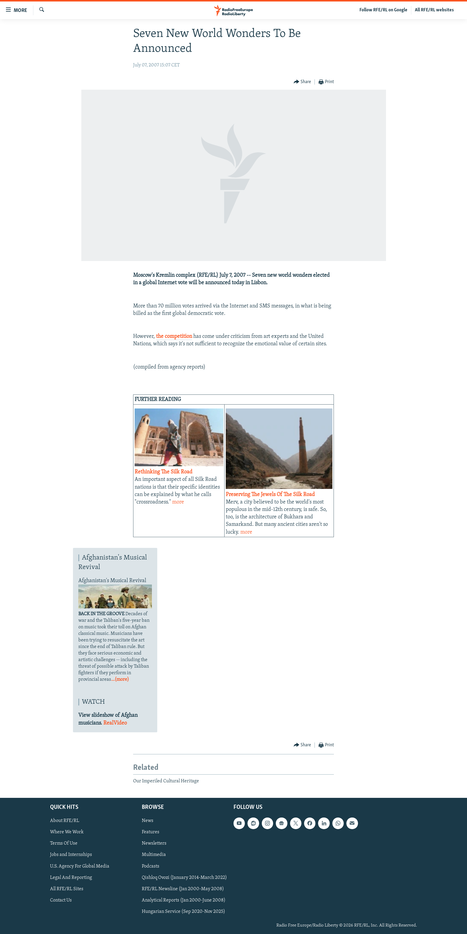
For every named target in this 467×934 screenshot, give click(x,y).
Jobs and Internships (71, 855)
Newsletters (154, 843)
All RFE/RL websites (434, 10)
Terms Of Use (63, 843)
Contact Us (61, 900)
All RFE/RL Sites (66, 889)
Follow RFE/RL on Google (383, 10)
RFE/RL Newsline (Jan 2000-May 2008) (183, 889)
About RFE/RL (64, 821)
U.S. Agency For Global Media (79, 866)
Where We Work (67, 832)
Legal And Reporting (71, 877)
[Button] (302, 82)
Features (150, 832)
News (147, 821)
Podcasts (150, 866)
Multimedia (154, 855)
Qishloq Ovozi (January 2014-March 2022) (184, 877)
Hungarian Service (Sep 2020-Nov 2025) (183, 911)
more (178, 502)
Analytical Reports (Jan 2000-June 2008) (183, 900)
